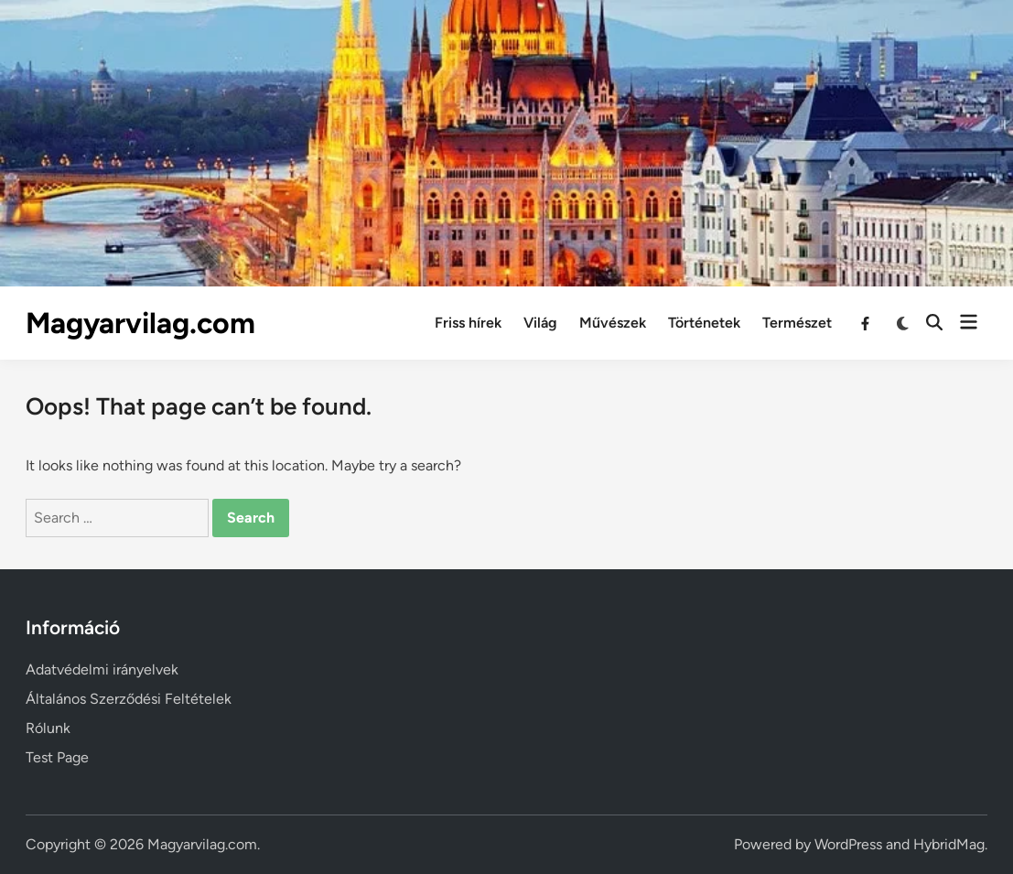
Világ (540, 322)
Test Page (57, 757)
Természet (797, 322)
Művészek (612, 322)
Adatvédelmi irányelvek (102, 669)
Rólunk (48, 728)
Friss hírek (468, 322)
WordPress (848, 844)
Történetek (704, 322)
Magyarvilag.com (140, 323)
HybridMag (949, 844)
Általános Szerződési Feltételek (129, 698)
